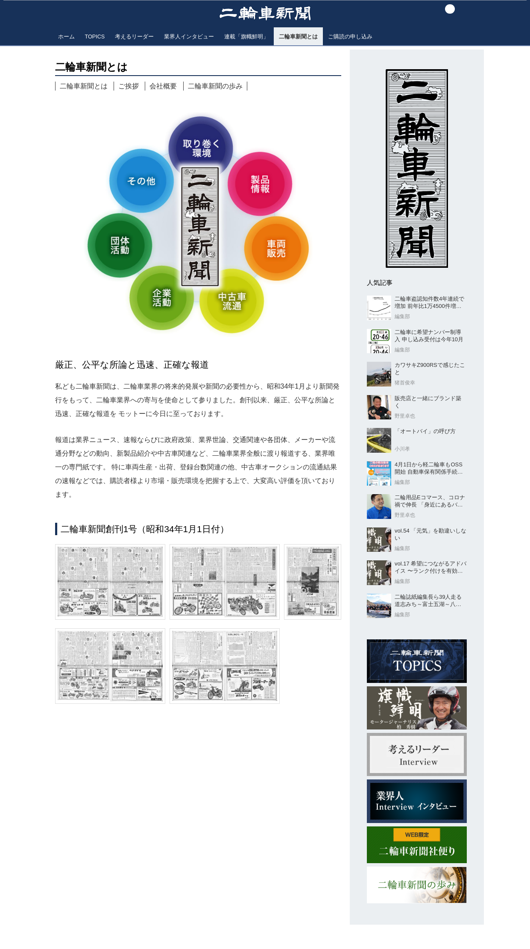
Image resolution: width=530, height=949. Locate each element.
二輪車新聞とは (84, 86)
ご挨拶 (128, 86)
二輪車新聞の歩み (215, 86)
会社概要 (163, 86)
